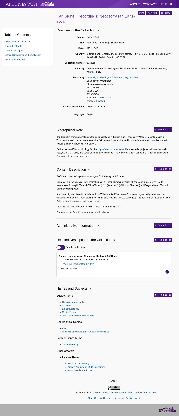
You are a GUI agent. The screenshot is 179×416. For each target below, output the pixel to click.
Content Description (14, 50)
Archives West (22, 4)
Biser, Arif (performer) (78, 363)
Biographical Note (13, 46)
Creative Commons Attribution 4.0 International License (128, 392)
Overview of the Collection (17, 41)
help (163, 4)
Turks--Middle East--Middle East (78, 315)
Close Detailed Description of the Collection (114, 240)
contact (150, 4)
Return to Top (163, 129)
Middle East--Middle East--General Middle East (85, 332)
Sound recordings (71, 344)
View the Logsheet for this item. (79, 264)
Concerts (66, 305)
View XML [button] (152, 13)
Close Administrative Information (98, 226)
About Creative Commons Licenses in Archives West (114, 398)
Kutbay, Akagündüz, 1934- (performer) (87, 367)
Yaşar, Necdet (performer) (80, 370)
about (135, 4)
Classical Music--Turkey (74, 302)
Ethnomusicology (70, 309)
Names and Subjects (14, 59)
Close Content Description (88, 169)
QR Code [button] (165, 13)
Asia (64, 328)
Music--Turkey (69, 312)
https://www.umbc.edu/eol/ (111, 149)
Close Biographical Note (85, 130)
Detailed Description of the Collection (22, 55)
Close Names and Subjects (90, 288)
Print (141, 13)
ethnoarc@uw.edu (96, 101)
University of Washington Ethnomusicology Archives (112, 77)
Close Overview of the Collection (98, 30)
